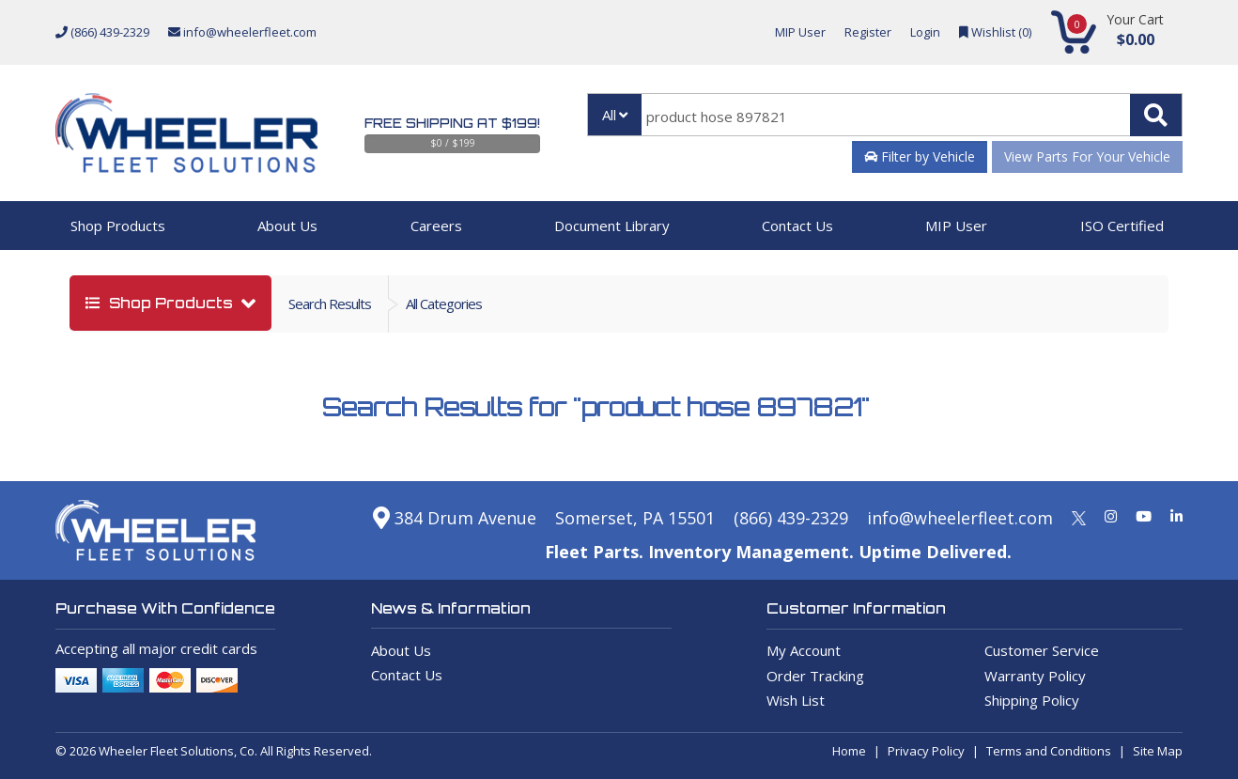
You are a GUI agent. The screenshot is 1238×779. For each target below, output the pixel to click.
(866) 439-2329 (102, 31)
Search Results (329, 303)
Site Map (1158, 750)
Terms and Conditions (1048, 750)
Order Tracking (815, 675)
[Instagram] (1111, 515)
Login (925, 31)
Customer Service (1041, 650)
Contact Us (797, 225)
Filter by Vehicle (919, 156)
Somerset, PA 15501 (635, 517)
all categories (444, 303)
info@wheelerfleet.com (242, 31)
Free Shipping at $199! (452, 123)
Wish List (795, 700)
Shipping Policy (1031, 700)
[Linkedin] (1176, 515)
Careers (436, 225)
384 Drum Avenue (454, 517)
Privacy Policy (926, 750)
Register (867, 31)
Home (849, 750)
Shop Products (117, 225)
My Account (803, 650)
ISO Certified (1122, 225)
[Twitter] (1079, 515)
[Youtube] (1144, 515)
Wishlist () (995, 31)
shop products (161, 303)
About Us (287, 225)
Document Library (612, 225)
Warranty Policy (1035, 675)
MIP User (800, 31)
